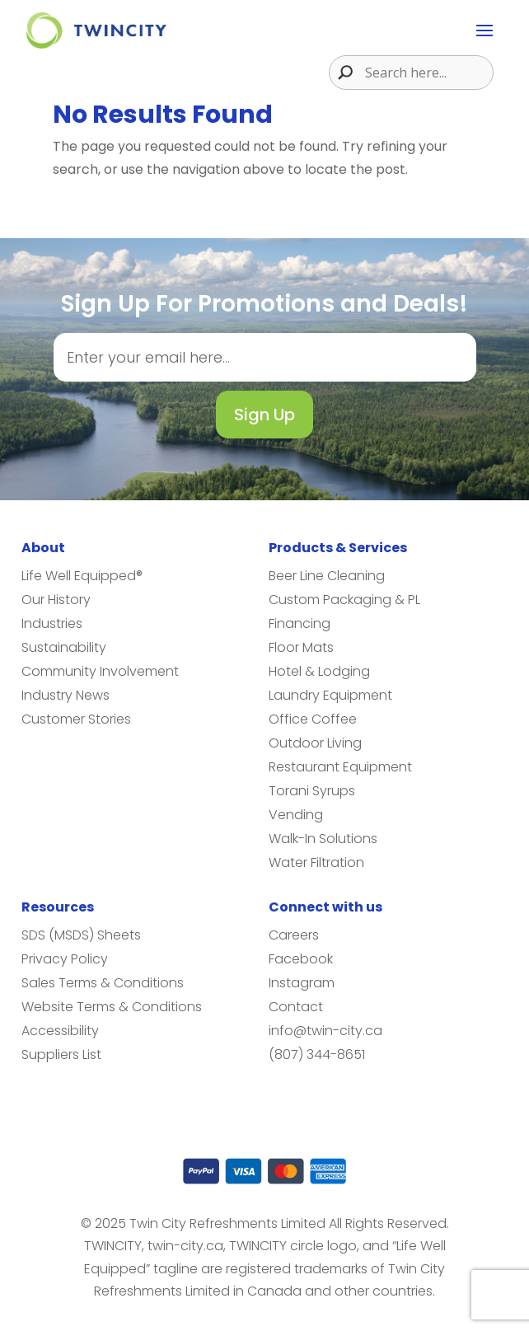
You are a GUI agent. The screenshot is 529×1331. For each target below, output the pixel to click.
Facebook (301, 958)
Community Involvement (100, 671)
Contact (296, 1006)
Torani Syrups (312, 790)
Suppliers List (61, 1054)
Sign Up (264, 414)
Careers (294, 935)
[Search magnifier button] (341, 72)
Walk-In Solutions (323, 838)
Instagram (302, 982)
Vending (296, 814)
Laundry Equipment (330, 695)
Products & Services (338, 547)
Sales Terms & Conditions (102, 982)
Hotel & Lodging (319, 671)
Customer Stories (76, 719)
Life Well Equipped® (82, 575)
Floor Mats (301, 647)
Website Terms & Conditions (111, 1006)
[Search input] (427, 72)
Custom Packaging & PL (344, 599)
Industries (51, 623)
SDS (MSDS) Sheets (81, 935)
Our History (56, 599)
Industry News (65, 695)
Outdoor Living (315, 742)
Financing (299, 623)
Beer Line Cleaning (327, 575)
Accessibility (60, 1030)
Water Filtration (316, 862)
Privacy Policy (64, 958)
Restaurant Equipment (340, 766)
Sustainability (63, 647)
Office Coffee (313, 719)
